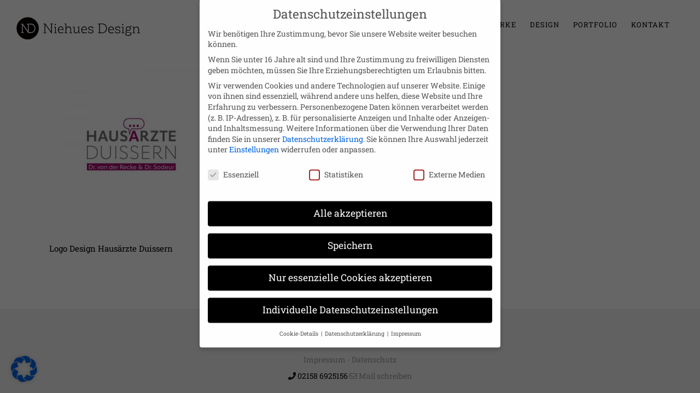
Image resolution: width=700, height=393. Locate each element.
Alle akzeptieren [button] (350, 202)
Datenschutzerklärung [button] (355, 322)
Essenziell (233, 164)
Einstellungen (254, 139)
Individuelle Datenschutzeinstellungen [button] (350, 299)
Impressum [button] (406, 322)
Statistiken (336, 164)
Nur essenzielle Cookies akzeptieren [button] (350, 266)
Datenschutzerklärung (322, 128)
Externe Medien (449, 164)
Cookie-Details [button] (299, 322)
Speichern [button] (350, 234)
